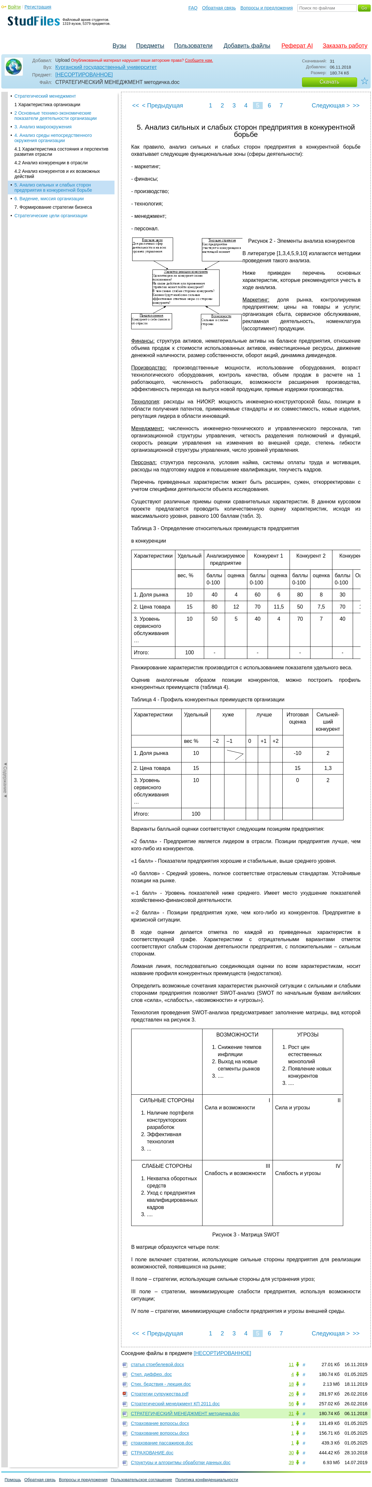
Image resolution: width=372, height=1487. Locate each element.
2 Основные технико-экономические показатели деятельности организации (55, 115)
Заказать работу (345, 45)
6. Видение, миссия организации (49, 198)
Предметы (150, 45)
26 (291, 1394)
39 (291, 1462)
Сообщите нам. (199, 60)
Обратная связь (219, 7)
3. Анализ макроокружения (43, 126)
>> (356, 105)
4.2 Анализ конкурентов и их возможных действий (57, 174)
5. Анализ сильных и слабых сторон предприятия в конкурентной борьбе (53, 187)
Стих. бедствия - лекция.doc (161, 1384)
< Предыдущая (162, 105)
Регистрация (38, 6)
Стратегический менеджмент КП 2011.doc (175, 1403)
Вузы (119, 45)
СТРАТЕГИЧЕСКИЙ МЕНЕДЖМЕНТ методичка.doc (185, 1413)
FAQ (193, 7)
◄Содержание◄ (5, 206)
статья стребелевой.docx (157, 1364)
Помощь (13, 1479)
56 (291, 1403)
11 (291, 1364)
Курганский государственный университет (106, 67)
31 (291, 1413)
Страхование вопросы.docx (160, 1423)
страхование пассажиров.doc (162, 1443)
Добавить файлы (246, 45)
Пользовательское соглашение (141, 1479)
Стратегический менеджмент (45, 96)
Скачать (329, 82)
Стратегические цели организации (50, 215)
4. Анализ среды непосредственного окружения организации (53, 138)
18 (291, 1384)
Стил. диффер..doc (151, 1374)
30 (291, 1452)
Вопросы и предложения (266, 7)
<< (135, 105)
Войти (14, 6)
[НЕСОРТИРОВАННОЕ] (84, 74)
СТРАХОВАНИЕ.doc (152, 1452)
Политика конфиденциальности (206, 1479)
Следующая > (331, 105)
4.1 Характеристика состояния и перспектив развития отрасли (61, 151)
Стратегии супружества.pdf (159, 1394)
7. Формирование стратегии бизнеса (53, 207)
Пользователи (193, 45)
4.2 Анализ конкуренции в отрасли (51, 162)
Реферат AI (297, 45)
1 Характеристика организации (47, 104)
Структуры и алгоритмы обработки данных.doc (181, 1462)
